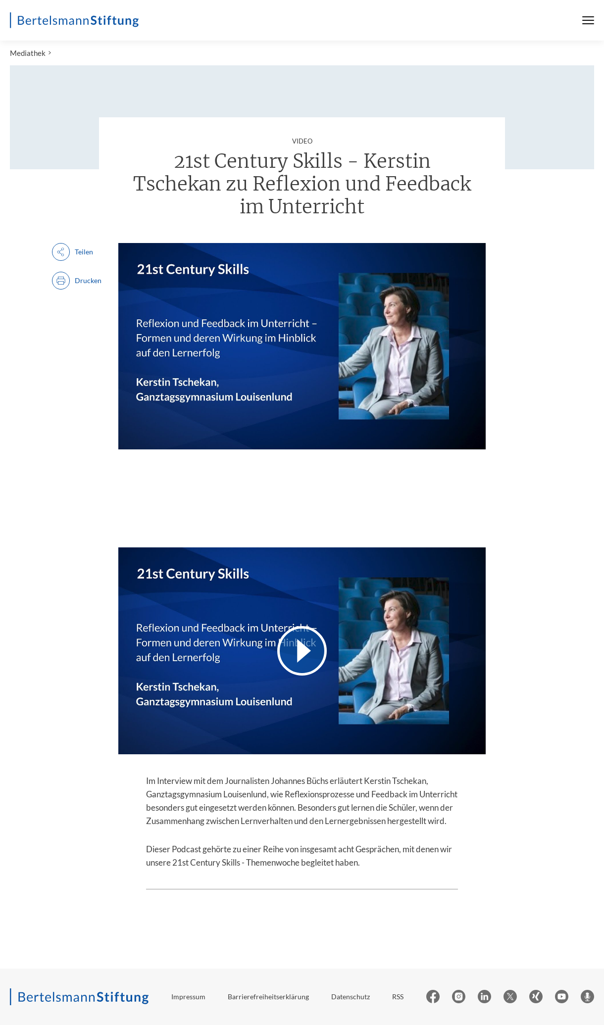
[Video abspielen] (302, 650)
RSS (397, 996)
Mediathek (28, 53)
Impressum (188, 996)
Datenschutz (350, 996)
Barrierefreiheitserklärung (268, 996)
